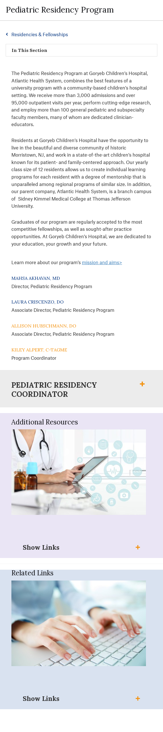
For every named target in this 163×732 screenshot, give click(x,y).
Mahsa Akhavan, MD (35, 278)
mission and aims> (102, 262)
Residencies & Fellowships (39, 34)
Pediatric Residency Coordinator (54, 390)
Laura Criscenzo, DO (37, 302)
